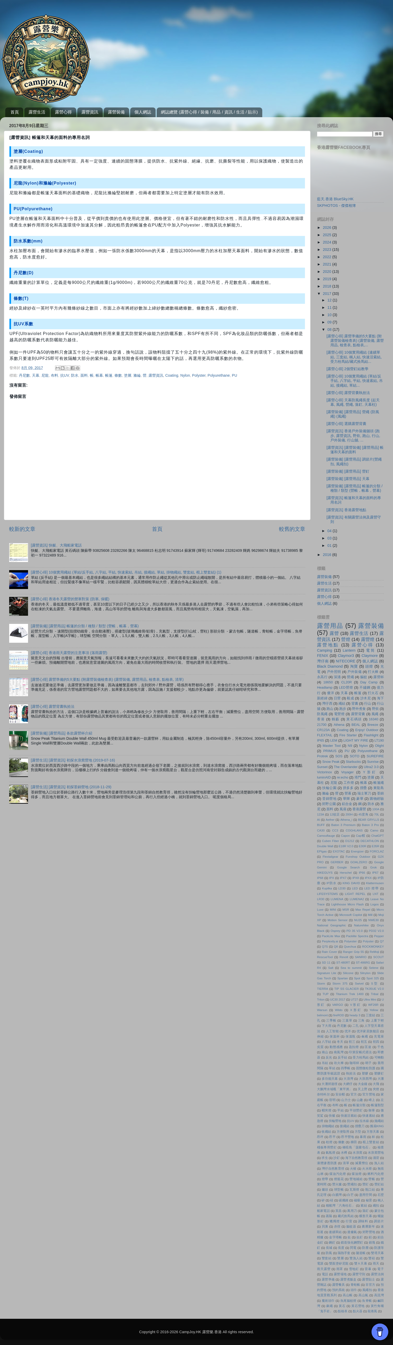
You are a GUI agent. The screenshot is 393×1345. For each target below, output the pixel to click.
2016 (327, 555)
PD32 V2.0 (376, 930)
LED (355, 888)
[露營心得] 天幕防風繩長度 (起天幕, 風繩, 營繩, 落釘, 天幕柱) (353, 402)
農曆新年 (368, 1226)
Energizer (357, 851)
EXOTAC (339, 851)
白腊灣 (337, 1194)
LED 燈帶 (371, 888)
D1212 (349, 840)
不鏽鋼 (364, 687)
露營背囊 (358, 714)
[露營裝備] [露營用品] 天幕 (347, 479)
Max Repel (362, 909)
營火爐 (337, 1184)
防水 (74, 375)
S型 (374, 983)
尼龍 (45, 375)
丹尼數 (24, 375)
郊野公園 (329, 804)
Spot (357, 978)
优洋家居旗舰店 (368, 1031)
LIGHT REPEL (355, 893)
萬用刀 (352, 1210)
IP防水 (331, 883)
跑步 (342, 709)
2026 (327, 227)
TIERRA (322, 988)
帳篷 (108, 375)
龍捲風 (372, 1311)
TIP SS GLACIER (346, 988)
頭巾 (354, 1290)
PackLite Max (331, 936)
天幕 (35, 375)
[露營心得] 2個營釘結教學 (347, 369)
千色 (380, 1047)
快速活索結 (349, 1115)
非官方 (370, 1284)
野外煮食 (359, 709)
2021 (327, 264)
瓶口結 (370, 1189)
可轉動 (379, 1057)
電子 (380, 1269)
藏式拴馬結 (346, 1216)
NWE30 (373, 920)
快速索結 (368, 1115)
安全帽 (340, 1094)
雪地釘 (354, 1269)
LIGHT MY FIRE (355, 740)
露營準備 (328, 1279)
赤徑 (337, 1226)
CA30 (321, 830)
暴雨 (363, 1136)
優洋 (330, 693)
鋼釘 (332, 1242)
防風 (329, 1253)
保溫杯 (335, 1036)
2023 (327, 249)
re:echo (342, 777)
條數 (118, 375)
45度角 (363, 814)
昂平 (332, 1136)
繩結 (342, 703)
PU (234, 375)
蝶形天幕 (365, 1216)
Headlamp (324, 687)
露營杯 (378, 677)
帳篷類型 (377, 1105)
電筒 (370, 650)
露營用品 (330, 625)
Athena (339, 725)
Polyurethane (219, 375)
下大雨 (326, 1025)
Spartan (342, 978)
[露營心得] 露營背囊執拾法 (52, 706)
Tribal (374, 994)
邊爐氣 (352, 1232)
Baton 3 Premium (343, 825)
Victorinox (324, 772)
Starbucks (353, 762)
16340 (373, 719)
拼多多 (348, 788)
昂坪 (320, 1136)
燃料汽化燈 (375, 1173)
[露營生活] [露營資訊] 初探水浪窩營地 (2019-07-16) (73, 760)
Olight (379, 746)
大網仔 (347, 1083)
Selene (373, 967)
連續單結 (335, 1232)
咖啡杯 (354, 1063)
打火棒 (373, 672)
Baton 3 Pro (370, 825)
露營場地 (340, 1274)
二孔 (355, 1025)
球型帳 (339, 1189)
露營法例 (377, 1274)
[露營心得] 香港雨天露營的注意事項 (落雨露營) (69, 653)
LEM (333, 740)
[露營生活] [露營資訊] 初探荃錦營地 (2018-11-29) (71, 787)
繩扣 (376, 1205)
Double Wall (325, 846)
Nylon (185, 375)
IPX (331, 877)
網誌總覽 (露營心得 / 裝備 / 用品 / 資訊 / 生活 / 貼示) (209, 112)
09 (330, 322)
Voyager (347, 772)
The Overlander (345, 767)
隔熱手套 (344, 1253)
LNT (376, 893)
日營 (337, 698)
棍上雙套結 (371, 1142)
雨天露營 (323, 1269)
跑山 (329, 709)
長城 (329, 1247)
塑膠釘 (379, 1073)
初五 (364, 1041)
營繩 (350, 677)
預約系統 (338, 1290)
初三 (352, 1041)
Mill (370, 914)
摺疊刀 (360, 1126)
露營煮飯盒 (348, 1279)
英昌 (338, 1210)
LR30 (320, 899)
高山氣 (363, 1295)
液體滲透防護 (327, 1163)
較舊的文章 (292, 529)
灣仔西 (327, 703)
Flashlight (371, 735)
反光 (329, 1057)
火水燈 (367, 1168)
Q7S (325, 946)
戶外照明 (334, 672)
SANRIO (361, 957)
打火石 (373, 693)
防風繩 (322, 714)
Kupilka (327, 888)
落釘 (365, 1210)
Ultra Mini (369, 999)
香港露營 (359, 809)
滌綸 (137, 375)
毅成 (350, 698)
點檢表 (342, 1311)
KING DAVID (351, 883)
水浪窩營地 (376, 1152)
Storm (321, 983)
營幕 (348, 793)
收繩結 (326, 1131)
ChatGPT (377, 835)
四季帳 (346, 1068)
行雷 (349, 1221)
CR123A (323, 730)
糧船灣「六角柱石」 (340, 1205)
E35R (375, 846)
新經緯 (322, 698)
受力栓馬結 (361, 1057)
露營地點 (328, 644)
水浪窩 (357, 1152)
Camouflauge (326, 835)
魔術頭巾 (328, 1300)
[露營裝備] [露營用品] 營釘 (347, 471)
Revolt (344, 957)
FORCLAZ (377, 851)
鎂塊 (372, 1242)
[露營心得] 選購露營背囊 (346, 424)
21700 (321, 725)
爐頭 (325, 1189)
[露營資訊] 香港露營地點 (346, 510)
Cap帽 (360, 835)
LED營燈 (346, 687)
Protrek (322, 756)
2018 (327, 286)
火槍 (353, 1168)
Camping (324, 650)
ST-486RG (363, 962)
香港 (321, 719)
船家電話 (323, 1210)
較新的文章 (22, 529)
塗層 (127, 375)
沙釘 (336, 1157)
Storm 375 (339, 983)
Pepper (379, 936)
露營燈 (368, 639)
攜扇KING (377, 1126)
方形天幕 (373, 1131)
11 (330, 307)
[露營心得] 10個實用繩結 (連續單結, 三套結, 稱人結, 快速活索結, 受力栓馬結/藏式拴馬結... (354, 357)
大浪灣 (348, 1078)
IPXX (368, 877)
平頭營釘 (356, 1110)
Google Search (348, 867)
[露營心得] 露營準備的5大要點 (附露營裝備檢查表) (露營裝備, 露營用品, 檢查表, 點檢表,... (355, 340)
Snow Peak (331, 762)
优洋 (348, 1031)
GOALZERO (358, 862)
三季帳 (331, 1020)
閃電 (353, 1247)
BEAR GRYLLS (368, 819)
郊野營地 (368, 1232)
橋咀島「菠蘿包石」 (357, 1147)
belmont (322, 1015)
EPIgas (322, 851)
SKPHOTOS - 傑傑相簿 (336, 205)
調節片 (379, 1221)
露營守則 (358, 1274)
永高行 (322, 677)
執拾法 (351, 1073)
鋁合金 (347, 804)
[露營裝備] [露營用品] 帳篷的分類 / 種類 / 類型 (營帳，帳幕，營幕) (85, 626)
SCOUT (378, 957)
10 (330, 315)
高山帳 (348, 1295)
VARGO (337, 1004)
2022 (327, 257)
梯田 (354, 1142)
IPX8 (355, 877)
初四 (376, 1041)
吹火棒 (339, 1063)
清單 (346, 1163)
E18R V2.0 (346, 846)
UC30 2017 (337, 999)
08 (330, 329)
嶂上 (372, 1099)
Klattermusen (375, 883)
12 (330, 300)
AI (318, 819)
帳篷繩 (378, 783)
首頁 (14, 112)
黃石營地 (358, 1306)
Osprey (335, 930)
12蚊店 (335, 814)
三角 (361, 1020)
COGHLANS (354, 830)
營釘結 (379, 1184)
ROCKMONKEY (373, 946)
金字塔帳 (335, 1237)
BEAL (356, 725)
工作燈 (348, 783)
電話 (325, 1274)
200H (349, 814)
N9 (350, 746)
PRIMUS (329, 751)
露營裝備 (116, 112)
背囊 (354, 703)
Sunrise (373, 762)
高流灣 (379, 1295)
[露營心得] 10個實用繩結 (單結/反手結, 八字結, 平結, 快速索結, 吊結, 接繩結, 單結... (354, 380)
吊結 (325, 1063)
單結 (332, 1068)
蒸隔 (329, 1216)
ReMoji (374, 951)
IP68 (320, 877)
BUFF (321, 825)
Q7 (382, 941)
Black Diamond (330, 666)
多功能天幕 (330, 1078)
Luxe (320, 909)
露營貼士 (368, 1279)
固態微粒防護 (365, 1068)
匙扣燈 (354, 1047)
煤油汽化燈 (337, 1173)
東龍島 (378, 788)
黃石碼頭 (354, 719)
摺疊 (363, 788)
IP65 (320, 740)
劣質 (320, 1047)
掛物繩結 (328, 1126)
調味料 (363, 1221)
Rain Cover (329, 951)
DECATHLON (370, 840)
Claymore (370, 655)
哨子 (368, 1063)
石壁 (381, 1194)
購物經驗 (377, 799)
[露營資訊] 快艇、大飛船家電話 (56, 545)
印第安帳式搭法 (360, 1052)
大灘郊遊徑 (329, 1083)
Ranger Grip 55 (353, 951)
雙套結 (327, 1258)
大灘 (381, 1078)
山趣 (360, 1099)
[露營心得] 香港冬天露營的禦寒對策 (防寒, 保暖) (70, 599)
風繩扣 (367, 1290)
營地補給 (356, 1179)
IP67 (375, 872)
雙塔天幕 (377, 1253)
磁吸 (357, 1200)
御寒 (371, 1110)
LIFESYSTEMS (327, 893)
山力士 (346, 1099)
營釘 (365, 1184)
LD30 (342, 888)
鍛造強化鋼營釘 (352, 1242)
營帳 (371, 1179)
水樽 (344, 1152)
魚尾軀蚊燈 (348, 1300)
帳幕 (99, 375)
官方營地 (368, 1094)
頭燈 (369, 666)
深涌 (337, 677)
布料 (54, 375)
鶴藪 (336, 719)
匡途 (368, 1047)
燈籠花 (339, 1179)
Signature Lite (326, 973)
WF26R (373, 1004)
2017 (327, 293)
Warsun (322, 1010)
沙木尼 (365, 698)
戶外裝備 (354, 672)
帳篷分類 (359, 1105)
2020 (327, 271)
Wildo (338, 1010)
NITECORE (345, 661)
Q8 (336, 946)
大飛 (376, 1083)
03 (330, 538)
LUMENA (337, 899)
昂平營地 (347, 1136)
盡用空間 (365, 1194)
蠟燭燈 (335, 1221)
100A (375, 809)
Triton (321, 999)
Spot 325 (373, 978)
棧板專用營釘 (327, 1147)
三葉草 (347, 1020)
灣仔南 (323, 661)
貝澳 (325, 1226)
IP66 (362, 872)
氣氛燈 (330, 1152)
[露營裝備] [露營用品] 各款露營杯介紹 (61, 733)
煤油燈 (357, 1173)
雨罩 (339, 1269)
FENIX (322, 655)
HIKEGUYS (325, 872)
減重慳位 (361, 1163)
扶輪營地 (335, 1120)
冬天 (340, 1041)
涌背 (376, 1157)
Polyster (198, 375)
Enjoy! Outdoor (366, 730)
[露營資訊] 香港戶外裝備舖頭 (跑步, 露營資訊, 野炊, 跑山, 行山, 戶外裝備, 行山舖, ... (353, 435)
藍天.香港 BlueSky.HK (335, 199)
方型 (358, 1131)
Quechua (350, 946)
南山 (325, 1052)
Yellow (374, 1010)
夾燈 (376, 1089)
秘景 (369, 1200)
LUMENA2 (357, 899)
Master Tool (332, 746)
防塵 (365, 1247)
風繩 (375, 714)
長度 (341, 1247)
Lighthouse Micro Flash (347, 904)
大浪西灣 (365, 1078)
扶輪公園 (329, 788)
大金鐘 (362, 1083)
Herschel (346, 872)
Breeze (372, 725)
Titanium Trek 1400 (350, 994)
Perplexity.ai (330, 941)
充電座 (379, 1036)
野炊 (375, 709)
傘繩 (364, 1036)
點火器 (357, 1311)
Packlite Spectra (357, 936)
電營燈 (339, 714)
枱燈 (329, 1142)
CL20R (346, 682)
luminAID (324, 777)
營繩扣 (352, 1184)
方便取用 (343, 1131)
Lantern (349, 650)
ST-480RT (343, 962)
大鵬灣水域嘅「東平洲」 (334, 1089)
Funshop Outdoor (358, 856)
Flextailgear (330, 856)
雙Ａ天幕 (360, 1263)
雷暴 (368, 1269)
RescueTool (325, 957)
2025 (327, 235)
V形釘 (355, 1004)
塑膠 (365, 1073)
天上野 (362, 1089)
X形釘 (356, 1010)
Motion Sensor (337, 920)
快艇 (332, 1115)
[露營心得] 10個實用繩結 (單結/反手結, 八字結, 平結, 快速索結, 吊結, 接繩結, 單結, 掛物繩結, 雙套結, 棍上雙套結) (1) (126, 572)
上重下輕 (377, 1020)
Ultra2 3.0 (371, 767)
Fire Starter (348, 735)
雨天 (376, 1263)
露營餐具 (338, 1284)
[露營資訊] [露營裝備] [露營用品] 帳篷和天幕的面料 (355, 449)
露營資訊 (89, 112)
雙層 (340, 1258)
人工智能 (332, 1031)
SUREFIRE (375, 756)
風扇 (343, 809)
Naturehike (361, 925)
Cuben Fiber (330, 840)
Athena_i (346, 819)
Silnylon (365, 973)
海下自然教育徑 (356, 1157)
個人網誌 (142, 112)
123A (320, 814)
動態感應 (336, 1047)
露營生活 (37, 112)
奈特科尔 (323, 1094)
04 (330, 531)
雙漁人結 (356, 1258)
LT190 (379, 740)
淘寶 (354, 666)
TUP (326, 994)
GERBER (337, 862)
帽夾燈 (327, 1110)
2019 (327, 279)
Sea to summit (351, 967)
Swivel (359, 983)
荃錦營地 (329, 799)
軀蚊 (363, 677)
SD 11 (326, 962)
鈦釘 (360, 1237)
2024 (327, 242)
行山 (367, 703)
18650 (328, 682)
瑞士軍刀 (364, 793)
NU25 (358, 920)
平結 (340, 1110)
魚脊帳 (367, 1300)
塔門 (357, 777)
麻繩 (329, 1306)
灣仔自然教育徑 (333, 1168)
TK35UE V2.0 (374, 988)
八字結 (326, 1041)
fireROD (338, 1015)
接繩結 (345, 1126)
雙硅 (371, 1258)
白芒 (350, 1194)
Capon (345, 835)
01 (330, 545)
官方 (354, 1094)
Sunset (322, 767)
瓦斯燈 (354, 1189)
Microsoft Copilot (350, 914)
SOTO (354, 756)
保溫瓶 (351, 1036)
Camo (374, 830)
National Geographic (331, 925)
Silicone (348, 973)
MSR (345, 909)
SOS (338, 756)
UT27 (354, 999)
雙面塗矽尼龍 (338, 1263)
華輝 (346, 799)
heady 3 (355, 1015)
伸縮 (320, 1036)
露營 (334, 633)
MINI (333, 909)
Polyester (350, 941)
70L (376, 814)
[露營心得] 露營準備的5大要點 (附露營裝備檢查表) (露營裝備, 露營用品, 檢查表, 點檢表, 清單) (107, 679)
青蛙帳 (355, 1284)
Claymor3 (346, 655)
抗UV (64, 375)
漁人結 (379, 1163)
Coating (171, 375)
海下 (380, 698)
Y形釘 (370, 772)
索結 (364, 1205)
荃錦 (380, 793)
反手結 (342, 1057)
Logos (374, 904)
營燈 (345, 639)
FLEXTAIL (324, 735)
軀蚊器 (351, 1226)
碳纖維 (343, 1200)
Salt (330, 967)
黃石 (342, 1306)
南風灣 (338, 1052)
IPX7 (343, 877)
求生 (324, 1157)
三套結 (370, 1015)
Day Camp (369, 682)
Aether (330, 819)
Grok (373, 867)
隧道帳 (361, 1253)
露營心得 (63, 112)
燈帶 (325, 1179)
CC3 (335, 830)
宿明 (332, 1099)
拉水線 (364, 1120)
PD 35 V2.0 (354, 930)
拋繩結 (379, 1120)
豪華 (359, 799)
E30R (362, 846)
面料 (84, 375)
